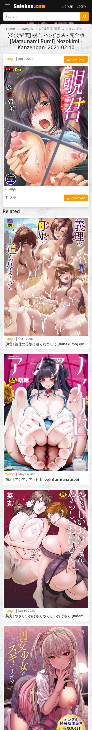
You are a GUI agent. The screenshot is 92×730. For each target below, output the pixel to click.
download (76, 59)
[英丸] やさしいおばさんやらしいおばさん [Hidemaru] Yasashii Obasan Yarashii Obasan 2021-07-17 (46, 616)
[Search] (41, 16)
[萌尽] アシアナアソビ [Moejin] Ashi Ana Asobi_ (42, 479)
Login (81, 6)
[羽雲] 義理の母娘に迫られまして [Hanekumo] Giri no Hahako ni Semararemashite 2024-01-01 (46, 344)
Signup (67, 6)
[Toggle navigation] (7, 6)
